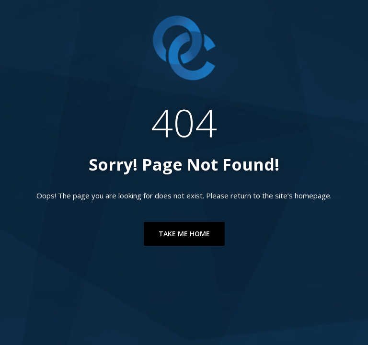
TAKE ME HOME (184, 233)
